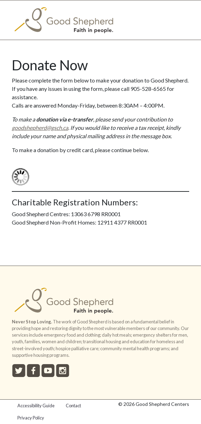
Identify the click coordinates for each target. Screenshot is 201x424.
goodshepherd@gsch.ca (40, 127)
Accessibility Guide (36, 405)
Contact (73, 405)
